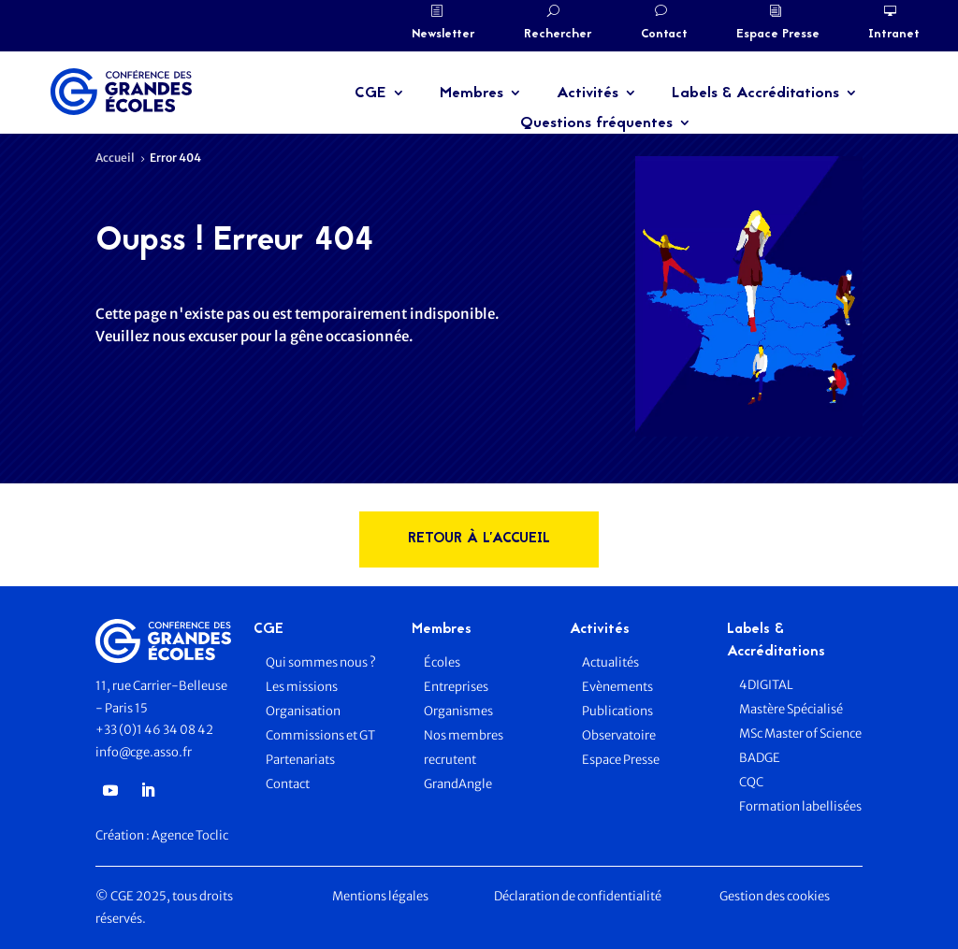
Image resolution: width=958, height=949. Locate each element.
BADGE (759, 758)
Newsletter (443, 34)
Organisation (304, 711)
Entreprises (456, 687)
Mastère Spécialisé (791, 709)
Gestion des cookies (774, 896)
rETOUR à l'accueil (479, 539)
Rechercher (558, 34)
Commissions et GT (320, 735)
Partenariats (300, 760)
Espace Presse (778, 34)
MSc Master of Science (800, 733)
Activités (587, 93)
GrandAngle (458, 784)
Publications (617, 711)
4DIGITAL (766, 685)
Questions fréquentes (596, 123)
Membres (471, 93)
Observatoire (619, 735)
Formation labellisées (800, 806)
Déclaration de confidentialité (577, 896)
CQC (751, 782)
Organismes (458, 711)
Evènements (617, 687)
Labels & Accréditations (755, 93)
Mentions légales (380, 896)
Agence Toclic (190, 835)
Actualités (610, 662)
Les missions (302, 687)
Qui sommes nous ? (321, 662)
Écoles (442, 662)
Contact (664, 34)
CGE (370, 93)
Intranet (894, 34)
